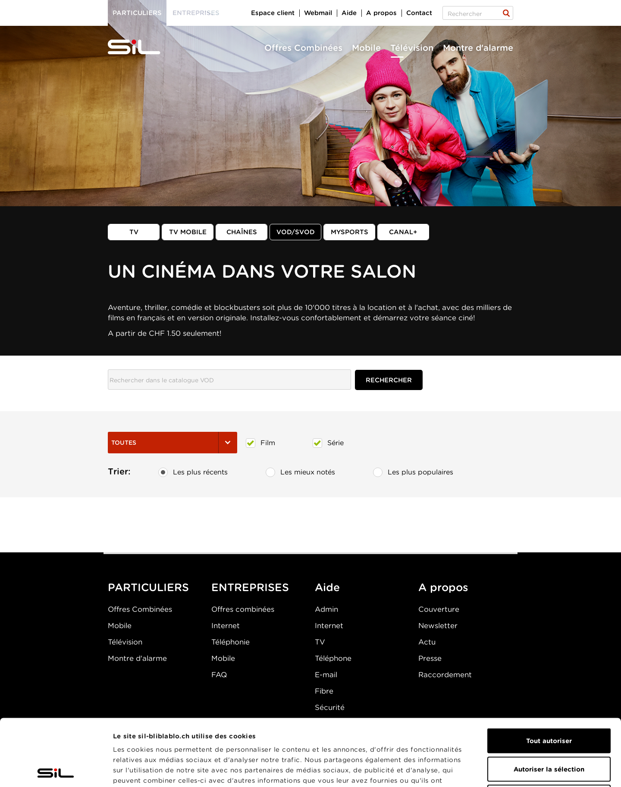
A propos (381, 13)
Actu (427, 642)
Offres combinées (242, 609)
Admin (326, 609)
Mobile (366, 48)
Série (328, 443)
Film (260, 443)
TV (133, 232)
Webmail (318, 13)
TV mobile (188, 232)
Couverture (438, 609)
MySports (349, 232)
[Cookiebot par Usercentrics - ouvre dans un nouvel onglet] (56, 770)
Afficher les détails (486, 770)
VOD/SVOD (295, 232)
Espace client (273, 13)
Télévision (411, 48)
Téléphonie (230, 642)
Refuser (548, 730)
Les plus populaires (413, 472)
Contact (419, 13)
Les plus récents (193, 472)
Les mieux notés (300, 472)
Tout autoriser (549, 674)
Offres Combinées (303, 48)
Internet (225, 625)
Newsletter (438, 625)
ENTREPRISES (250, 587)
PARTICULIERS (148, 587)
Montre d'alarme (478, 48)
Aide (349, 13)
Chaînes (241, 232)
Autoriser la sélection (549, 702)
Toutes (172, 442)
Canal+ (403, 232)
